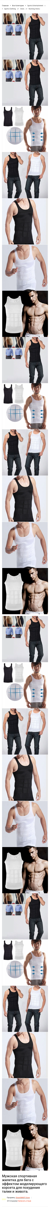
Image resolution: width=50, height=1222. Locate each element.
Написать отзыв (24, 1201)
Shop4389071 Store (23, 1197)
